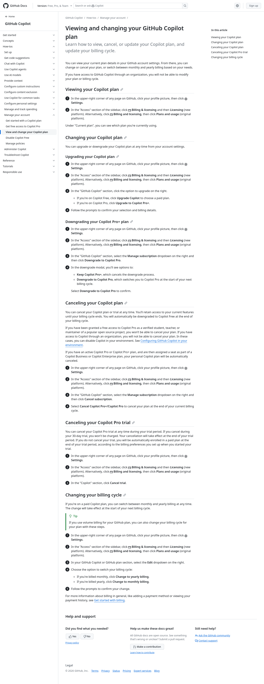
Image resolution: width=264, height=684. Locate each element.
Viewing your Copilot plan (94, 89)
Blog (157, 670)
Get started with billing (109, 600)
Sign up (253, 5)
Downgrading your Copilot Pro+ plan (99, 221)
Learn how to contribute (142, 652)
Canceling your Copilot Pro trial (100, 422)
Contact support (206, 640)
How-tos (91, 17)
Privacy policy (72, 642)
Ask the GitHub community (212, 635)
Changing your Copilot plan (96, 137)
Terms (94, 670)
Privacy (105, 670)
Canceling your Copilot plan (96, 303)
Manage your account (113, 17)
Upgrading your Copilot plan (92, 156)
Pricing (127, 670)
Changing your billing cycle (95, 495)
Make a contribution (147, 646)
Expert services (142, 670)
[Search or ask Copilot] (130, 6)
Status (116, 670)
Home (10, 16)
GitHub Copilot (18, 23)
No (86, 636)
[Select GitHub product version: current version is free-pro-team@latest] (54, 6)
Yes (72, 636)
